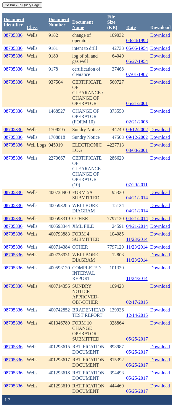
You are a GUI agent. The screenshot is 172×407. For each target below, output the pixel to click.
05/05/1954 (137, 48)
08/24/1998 (137, 40)
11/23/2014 (136, 239)
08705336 (13, 35)
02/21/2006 (137, 121)
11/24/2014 (136, 278)
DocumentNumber (59, 22)
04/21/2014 (137, 197)
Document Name (82, 25)
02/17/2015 (137, 302)
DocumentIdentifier (14, 22)
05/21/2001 (137, 103)
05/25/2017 (137, 338)
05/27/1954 (137, 61)
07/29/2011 (136, 184)
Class (32, 27)
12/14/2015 (137, 315)
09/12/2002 (137, 129)
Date (131, 27)
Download (160, 35)
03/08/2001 (137, 150)
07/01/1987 (137, 74)
